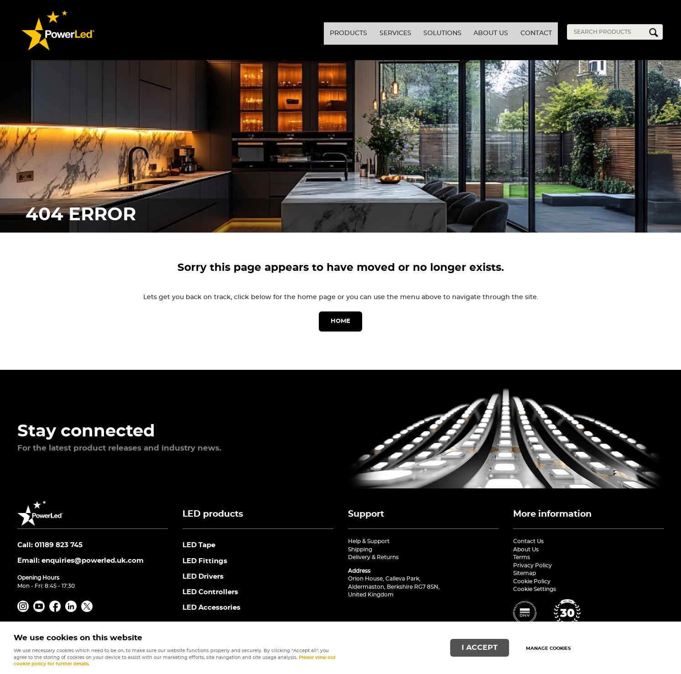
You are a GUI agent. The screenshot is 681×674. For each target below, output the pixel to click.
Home (340, 321)
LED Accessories (211, 614)
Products (290, 32)
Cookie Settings (534, 589)
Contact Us (528, 541)
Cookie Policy (532, 581)
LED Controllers (210, 597)
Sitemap (524, 573)
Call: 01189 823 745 (50, 546)
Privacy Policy (532, 565)
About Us (471, 32)
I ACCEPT (480, 645)
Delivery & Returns (373, 557)
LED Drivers (203, 580)
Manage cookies (553, 645)
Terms (521, 557)
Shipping (360, 549)
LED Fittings (204, 563)
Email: (80, 563)
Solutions (409, 32)
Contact (529, 32)
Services (349, 32)
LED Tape (198, 546)
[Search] (608, 32)
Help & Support (369, 541)
